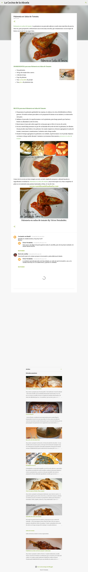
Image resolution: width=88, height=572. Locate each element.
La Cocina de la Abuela (16, 2)
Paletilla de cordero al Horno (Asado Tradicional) (38, 550)
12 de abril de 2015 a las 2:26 (35, 254)
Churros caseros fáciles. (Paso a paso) (35, 491)
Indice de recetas (30, 530)
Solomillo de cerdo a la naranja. (34, 516)
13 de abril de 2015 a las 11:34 (39, 258)
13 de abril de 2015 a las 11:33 (39, 242)
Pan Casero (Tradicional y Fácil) (33, 388)
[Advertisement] (26, 95)
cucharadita (22, 80)
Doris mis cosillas (23, 254)
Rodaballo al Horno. (31, 465)
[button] (14, 22)
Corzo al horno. (30, 414)
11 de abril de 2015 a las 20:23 (37, 236)
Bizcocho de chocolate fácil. (33, 440)
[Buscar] (86, 2)
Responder (21, 250)
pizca (21, 82)
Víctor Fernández (28, 242)
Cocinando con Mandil (24, 236)
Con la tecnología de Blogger (44, 566)
